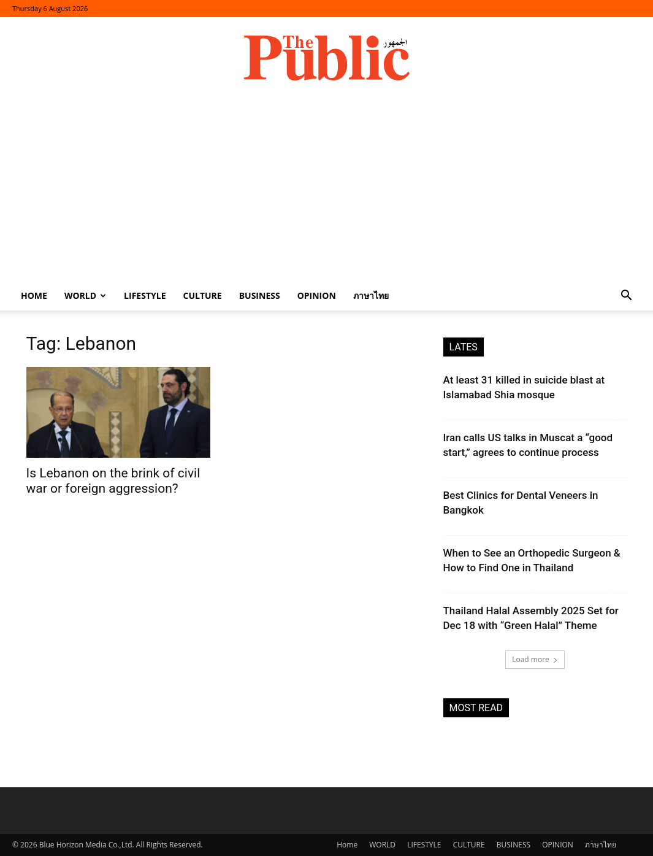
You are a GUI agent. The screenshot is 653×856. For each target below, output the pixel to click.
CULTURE (202, 295)
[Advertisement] (326, 189)
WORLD (85, 295)
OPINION (316, 295)
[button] (626, 297)
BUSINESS (259, 295)
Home (34, 295)
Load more (535, 659)
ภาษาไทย (371, 295)
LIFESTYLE (145, 295)
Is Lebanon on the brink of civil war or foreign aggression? (113, 481)
